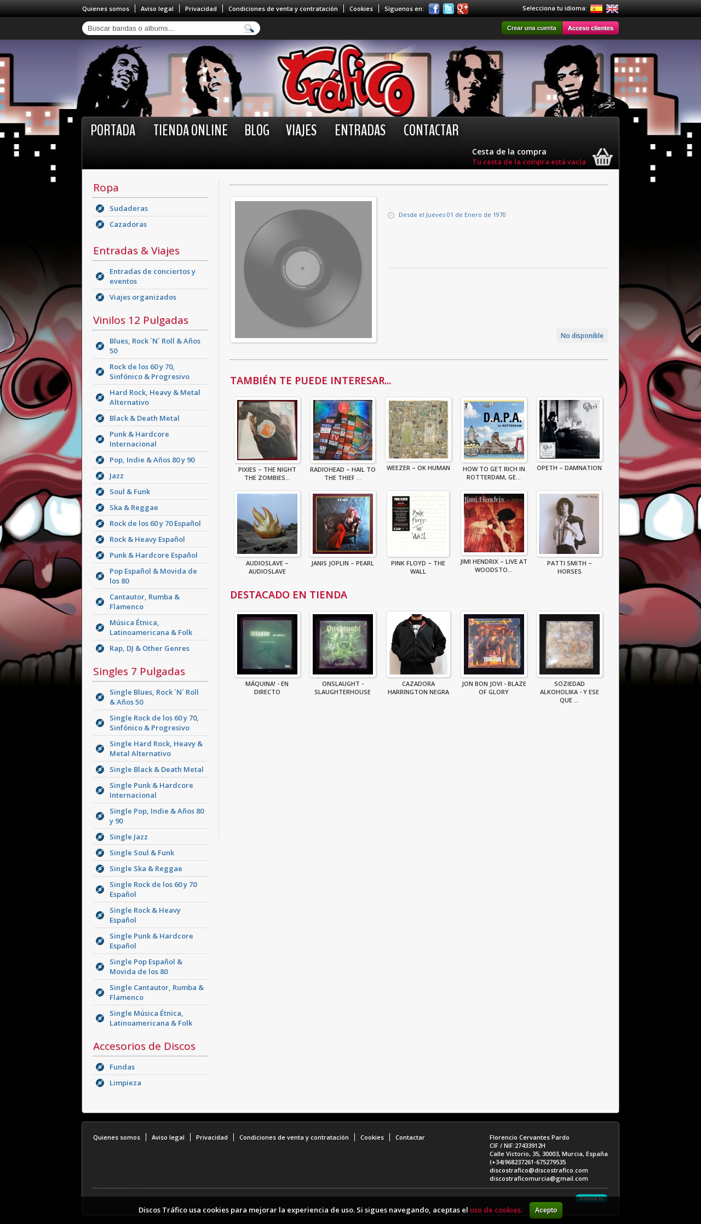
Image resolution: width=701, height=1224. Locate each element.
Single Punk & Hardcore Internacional (151, 790)
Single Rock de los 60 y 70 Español (153, 889)
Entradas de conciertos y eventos (153, 276)
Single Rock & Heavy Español (145, 915)
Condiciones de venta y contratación (283, 8)
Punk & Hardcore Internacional (139, 439)
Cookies (361, 8)
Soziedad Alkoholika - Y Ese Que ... (569, 688)
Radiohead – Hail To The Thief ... (343, 470)
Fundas (122, 1067)
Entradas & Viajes (136, 250)
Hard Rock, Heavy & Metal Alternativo (155, 397)
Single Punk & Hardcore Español (151, 941)
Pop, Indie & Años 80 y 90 (152, 460)
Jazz (117, 476)
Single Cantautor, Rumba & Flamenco (157, 992)
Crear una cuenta (531, 28)
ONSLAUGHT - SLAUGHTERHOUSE (342, 684)
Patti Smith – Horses (569, 563)
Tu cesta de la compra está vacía (529, 162)
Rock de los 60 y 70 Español (155, 523)
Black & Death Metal (145, 418)
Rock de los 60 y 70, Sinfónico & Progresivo (149, 371)
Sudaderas (129, 208)
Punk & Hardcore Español (154, 555)
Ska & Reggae (134, 507)
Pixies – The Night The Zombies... (267, 470)
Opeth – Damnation (569, 464)
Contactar (431, 130)
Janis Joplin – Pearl (342, 559)
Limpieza (125, 1083)
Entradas (360, 130)
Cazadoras (128, 224)
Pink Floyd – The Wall (418, 563)
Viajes (301, 130)
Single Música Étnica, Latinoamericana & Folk (151, 1018)
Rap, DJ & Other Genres (149, 648)
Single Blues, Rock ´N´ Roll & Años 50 (154, 697)
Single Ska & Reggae (146, 868)
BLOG (256, 130)
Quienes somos (105, 8)
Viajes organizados (143, 297)
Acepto (546, 1210)
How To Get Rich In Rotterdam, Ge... (494, 469)
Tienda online (190, 130)
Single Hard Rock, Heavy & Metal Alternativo (156, 748)
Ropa (106, 187)
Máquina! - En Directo (267, 684)
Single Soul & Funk (142, 852)
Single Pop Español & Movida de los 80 (146, 966)
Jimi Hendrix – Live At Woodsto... (493, 562)
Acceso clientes (590, 28)
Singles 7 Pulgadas (139, 671)
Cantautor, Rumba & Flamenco (145, 601)
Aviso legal (157, 8)
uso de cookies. (496, 1210)
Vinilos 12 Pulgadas (140, 320)
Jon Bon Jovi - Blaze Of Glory (494, 684)
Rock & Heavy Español (147, 539)
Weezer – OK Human (418, 464)
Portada (112, 130)
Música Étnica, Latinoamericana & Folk (151, 627)
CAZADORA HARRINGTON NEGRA (418, 684)
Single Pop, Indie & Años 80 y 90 (157, 816)
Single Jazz (129, 837)
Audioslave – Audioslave (267, 563)
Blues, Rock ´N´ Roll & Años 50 (155, 346)
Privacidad (201, 8)
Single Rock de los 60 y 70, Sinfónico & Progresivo (154, 723)
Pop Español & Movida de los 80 (153, 576)
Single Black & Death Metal (157, 769)
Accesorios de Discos (144, 1046)
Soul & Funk (130, 491)
